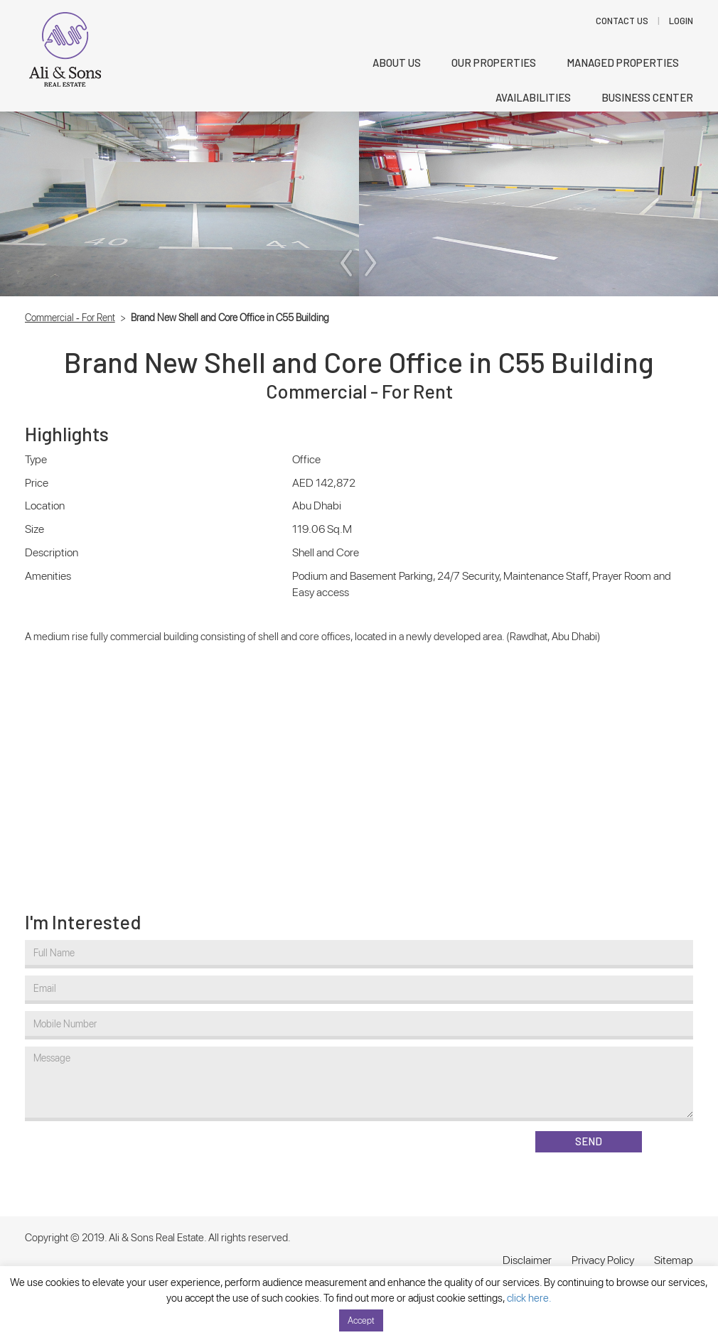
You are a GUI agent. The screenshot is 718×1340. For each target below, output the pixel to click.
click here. (529, 1298)
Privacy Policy (603, 1260)
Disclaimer (527, 1260)
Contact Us (622, 20)
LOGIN (681, 20)
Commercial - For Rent (70, 317)
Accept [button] (361, 1320)
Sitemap (673, 1260)
